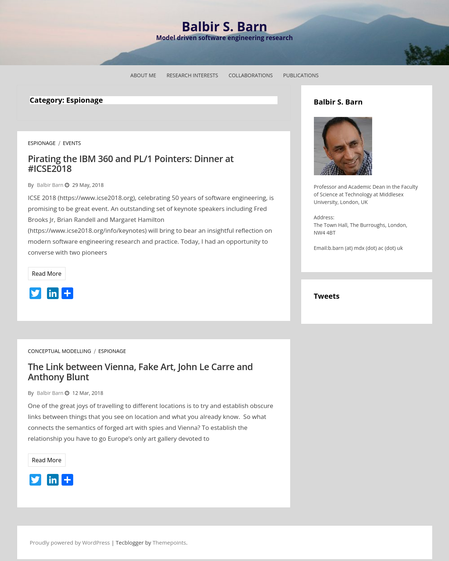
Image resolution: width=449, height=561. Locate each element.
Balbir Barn (50, 184)
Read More (47, 274)
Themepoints (169, 542)
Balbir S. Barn (224, 26)
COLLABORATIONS (251, 75)
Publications (301, 75)
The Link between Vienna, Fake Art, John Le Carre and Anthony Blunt (140, 371)
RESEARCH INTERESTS (192, 75)
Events (72, 143)
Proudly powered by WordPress (70, 542)
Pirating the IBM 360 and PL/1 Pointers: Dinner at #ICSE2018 (131, 163)
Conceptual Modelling (59, 351)
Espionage (42, 143)
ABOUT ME (143, 75)
